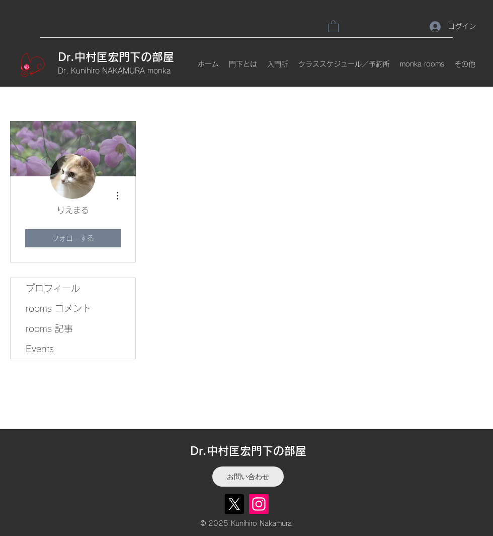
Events (40, 348)
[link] (333, 26)
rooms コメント (58, 308)
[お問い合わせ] (248, 476)
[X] (234, 504)
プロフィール (53, 288)
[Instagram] (259, 504)
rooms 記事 (49, 328)
